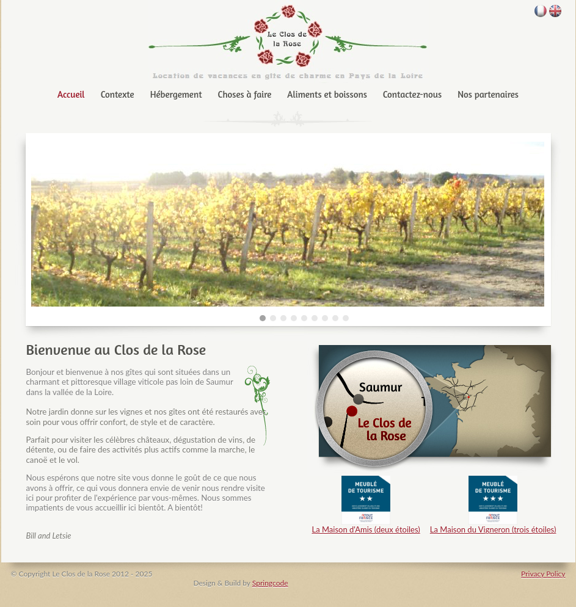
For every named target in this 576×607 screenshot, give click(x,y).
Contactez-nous (412, 94)
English (555, 11)
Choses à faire (245, 94)
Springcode (270, 582)
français (540, 11)
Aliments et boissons (326, 94)
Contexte (117, 94)
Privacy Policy (543, 573)
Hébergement (176, 94)
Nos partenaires (488, 94)
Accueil (71, 94)
